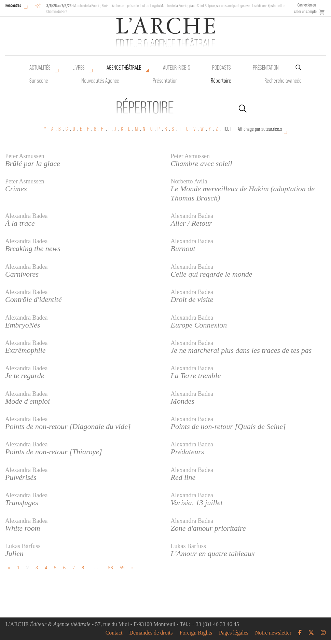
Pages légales (233, 633)
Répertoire (221, 80)
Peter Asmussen (24, 156)
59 (122, 567)
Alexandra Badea (26, 215)
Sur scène (38, 80)
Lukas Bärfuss (22, 546)
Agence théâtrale (124, 67)
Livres (78, 67)
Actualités (40, 67)
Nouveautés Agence (100, 80)
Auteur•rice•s (176, 67)
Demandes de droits (151, 633)
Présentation (165, 80)
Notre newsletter (273, 633)
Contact (114, 633)
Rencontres (13, 5)
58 (110, 567)
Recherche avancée (283, 80)
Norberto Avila (189, 181)
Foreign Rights (196, 633)
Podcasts (221, 67)
